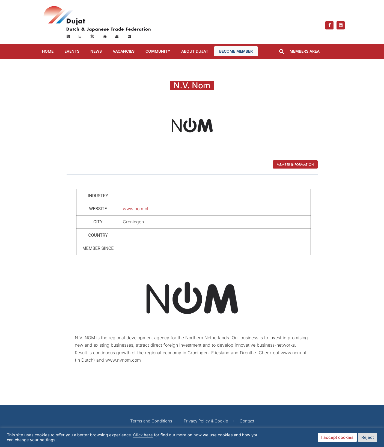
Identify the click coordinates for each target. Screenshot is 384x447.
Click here (143, 435)
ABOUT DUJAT (194, 51)
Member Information (295, 164)
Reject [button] (367, 437)
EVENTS (71, 51)
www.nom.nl (135, 208)
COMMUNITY (157, 51)
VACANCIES (124, 51)
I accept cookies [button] (337, 437)
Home (47, 51)
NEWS (96, 51)
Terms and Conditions (151, 421)
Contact (247, 421)
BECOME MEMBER (236, 51)
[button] (281, 51)
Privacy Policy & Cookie (206, 421)
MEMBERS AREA (305, 51)
